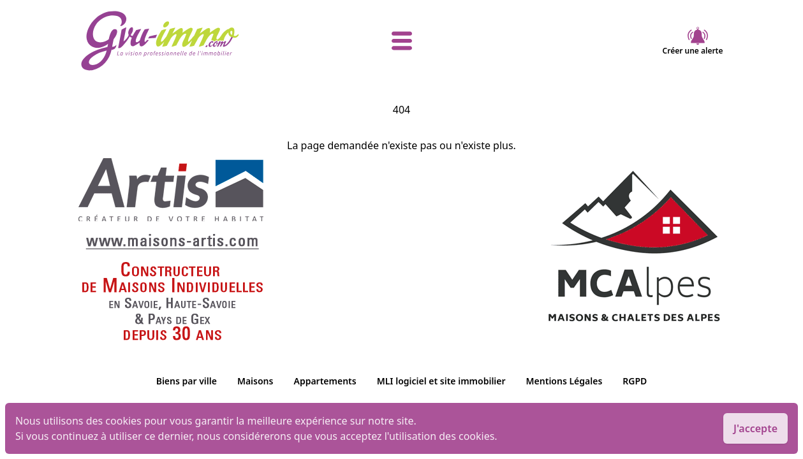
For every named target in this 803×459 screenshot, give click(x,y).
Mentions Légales (564, 381)
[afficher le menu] (402, 41)
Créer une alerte (693, 41)
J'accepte (755, 428)
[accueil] (187, 41)
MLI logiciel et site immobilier (441, 381)
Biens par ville (186, 381)
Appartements (324, 381)
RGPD (635, 381)
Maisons (255, 381)
